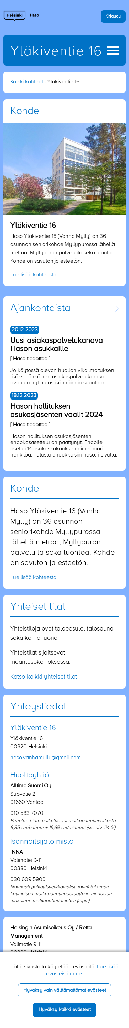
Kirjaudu (113, 16)
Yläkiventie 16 (56, 51)
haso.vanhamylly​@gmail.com (45, 758)
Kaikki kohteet (26, 82)
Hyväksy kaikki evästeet (65, 1009)
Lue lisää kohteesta (33, 275)
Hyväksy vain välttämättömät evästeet (64, 990)
